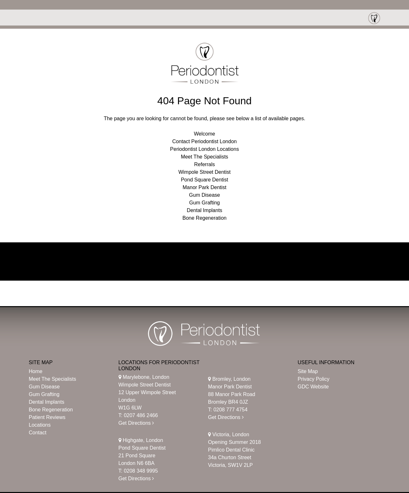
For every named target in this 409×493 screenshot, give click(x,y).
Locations (40, 425)
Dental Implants (204, 210)
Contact (37, 432)
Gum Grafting (204, 202)
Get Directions (136, 423)
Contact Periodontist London (204, 141)
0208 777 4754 (230, 409)
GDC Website (313, 386)
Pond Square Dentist (204, 179)
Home (35, 371)
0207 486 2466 (141, 415)
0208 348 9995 (141, 471)
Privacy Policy (314, 379)
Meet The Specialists (204, 156)
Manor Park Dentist (205, 187)
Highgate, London (141, 440)
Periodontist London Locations (204, 149)
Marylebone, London (144, 377)
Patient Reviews (47, 417)
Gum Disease (204, 195)
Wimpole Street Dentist (204, 172)
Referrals (204, 164)
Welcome (204, 133)
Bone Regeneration (204, 218)
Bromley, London (229, 379)
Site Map (308, 371)
